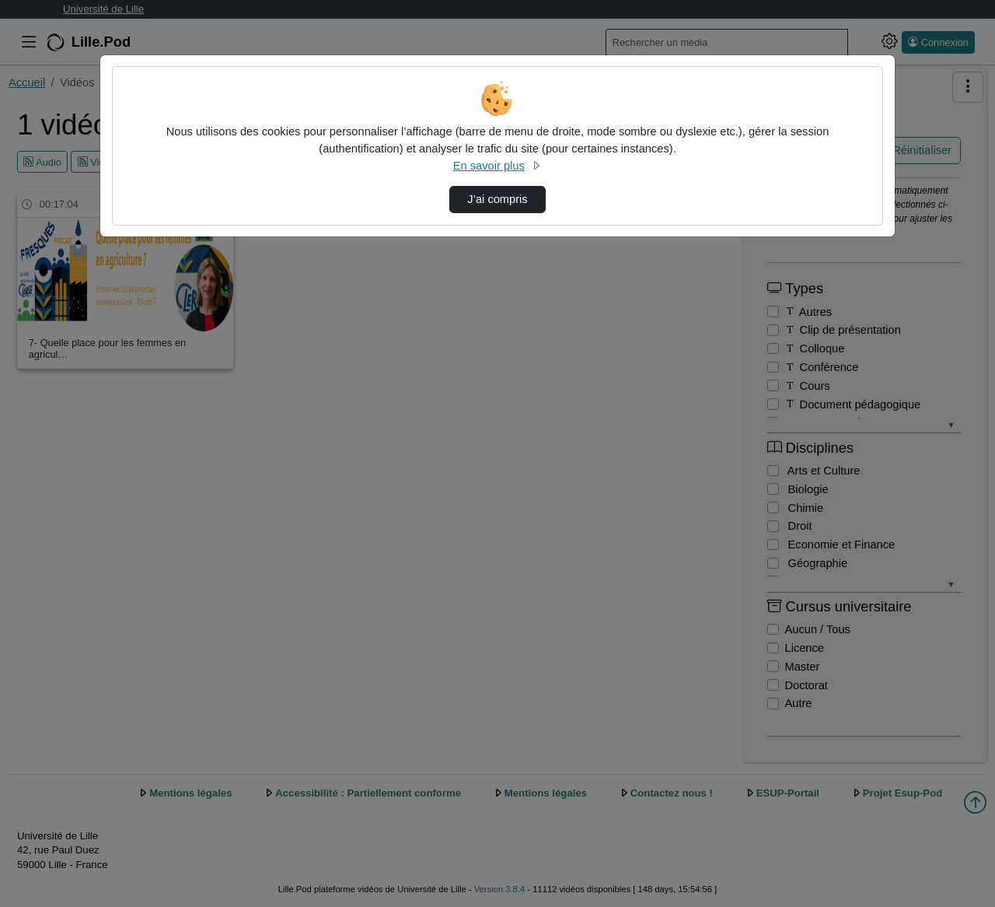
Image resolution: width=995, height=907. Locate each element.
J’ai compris (497, 199)
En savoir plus (497, 165)
